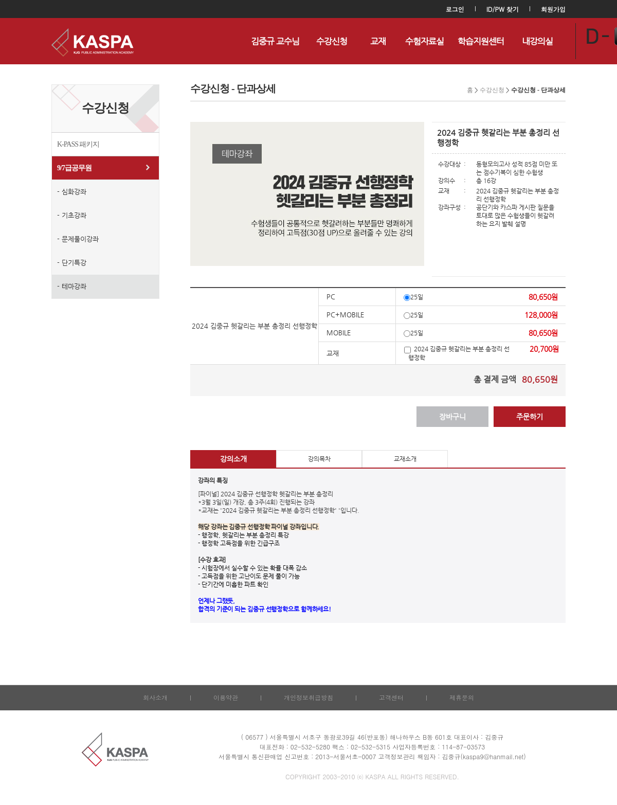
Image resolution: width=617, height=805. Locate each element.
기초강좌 (74, 215)
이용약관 (225, 697)
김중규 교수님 (275, 41)
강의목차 (319, 458)
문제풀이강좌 (80, 239)
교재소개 (405, 458)
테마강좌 (74, 286)
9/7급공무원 (74, 168)
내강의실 (537, 41)
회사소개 (155, 697)
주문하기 (529, 417)
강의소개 (233, 459)
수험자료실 (424, 41)
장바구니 (452, 417)
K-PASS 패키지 (78, 144)
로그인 (455, 9)
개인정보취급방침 (308, 697)
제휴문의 (461, 697)
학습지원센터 (481, 41)
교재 (378, 41)
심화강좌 (74, 191)
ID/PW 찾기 (502, 9)
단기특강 (74, 262)
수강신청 (331, 41)
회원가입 (553, 9)
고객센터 (391, 697)
